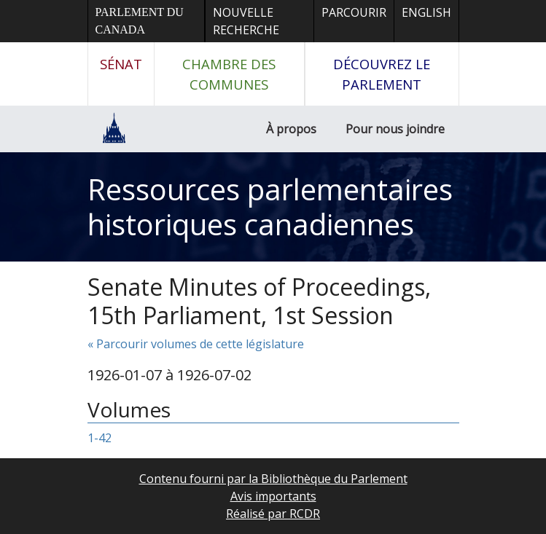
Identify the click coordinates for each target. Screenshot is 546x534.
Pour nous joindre (395, 129)
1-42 (99, 438)
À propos (291, 129)
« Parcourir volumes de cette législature (195, 344)
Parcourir (353, 12)
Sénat (121, 64)
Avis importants (273, 496)
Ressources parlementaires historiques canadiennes (270, 206)
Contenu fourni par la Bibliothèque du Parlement (273, 479)
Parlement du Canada (139, 21)
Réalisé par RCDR (273, 514)
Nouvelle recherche (246, 21)
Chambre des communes (229, 74)
